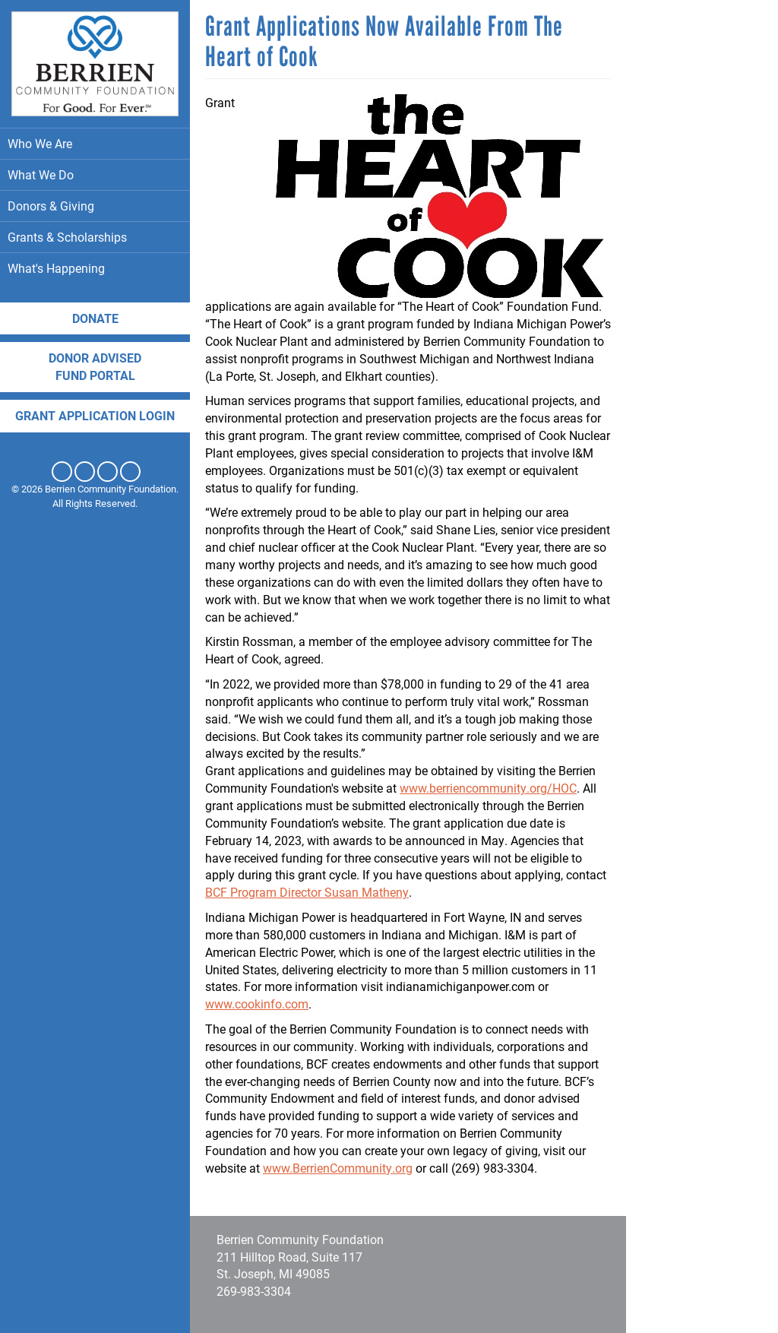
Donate (95, 318)
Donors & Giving (95, 206)
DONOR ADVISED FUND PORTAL (95, 366)
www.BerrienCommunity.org (338, 1168)
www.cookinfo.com (256, 1004)
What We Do (95, 174)
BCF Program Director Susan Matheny (307, 892)
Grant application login (95, 415)
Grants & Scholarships (95, 237)
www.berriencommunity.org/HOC (488, 788)
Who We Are (95, 143)
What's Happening (95, 268)
